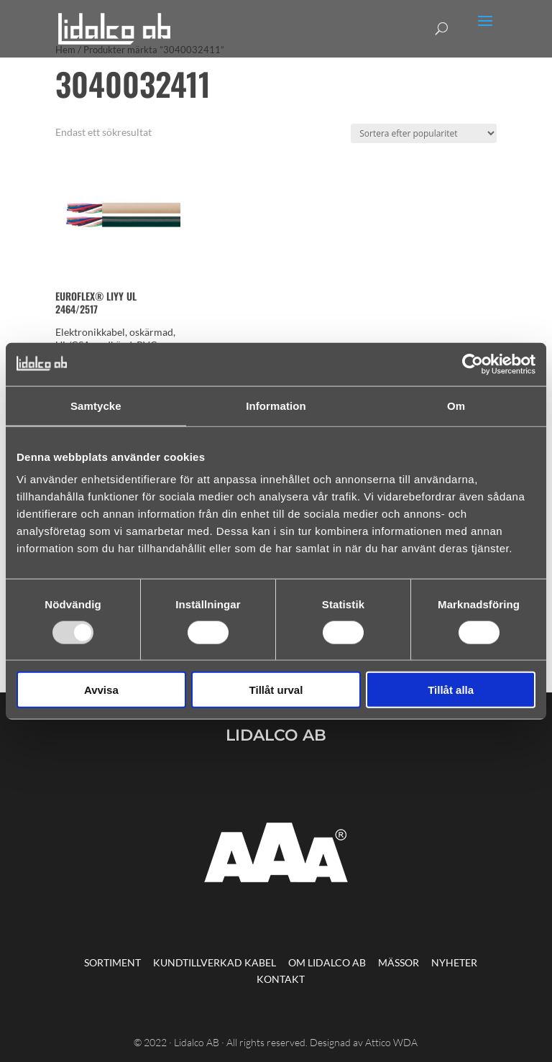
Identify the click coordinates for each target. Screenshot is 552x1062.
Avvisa (101, 690)
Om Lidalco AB (327, 962)
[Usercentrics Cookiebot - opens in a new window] (472, 364)
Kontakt (281, 979)
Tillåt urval (276, 690)
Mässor (398, 962)
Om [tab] (456, 405)
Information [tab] (276, 405)
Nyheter (454, 962)
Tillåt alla (451, 690)
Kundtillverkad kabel (214, 962)
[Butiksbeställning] (424, 133)
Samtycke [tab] (95, 405)
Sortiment (112, 962)
